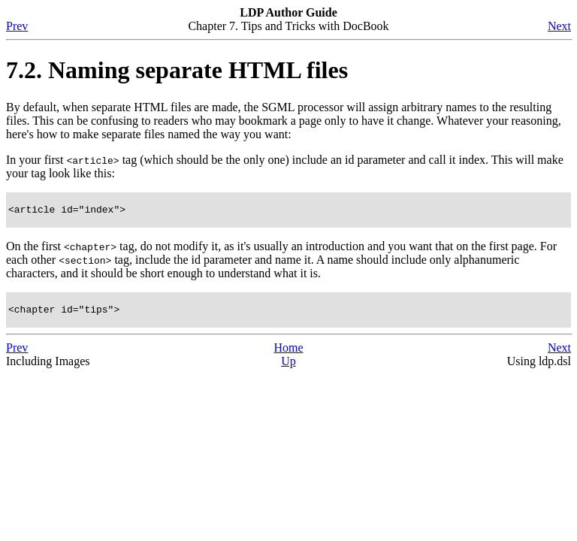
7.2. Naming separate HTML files (177, 69)
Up (288, 365)
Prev (17, 26)
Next (559, 26)
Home (288, 352)
